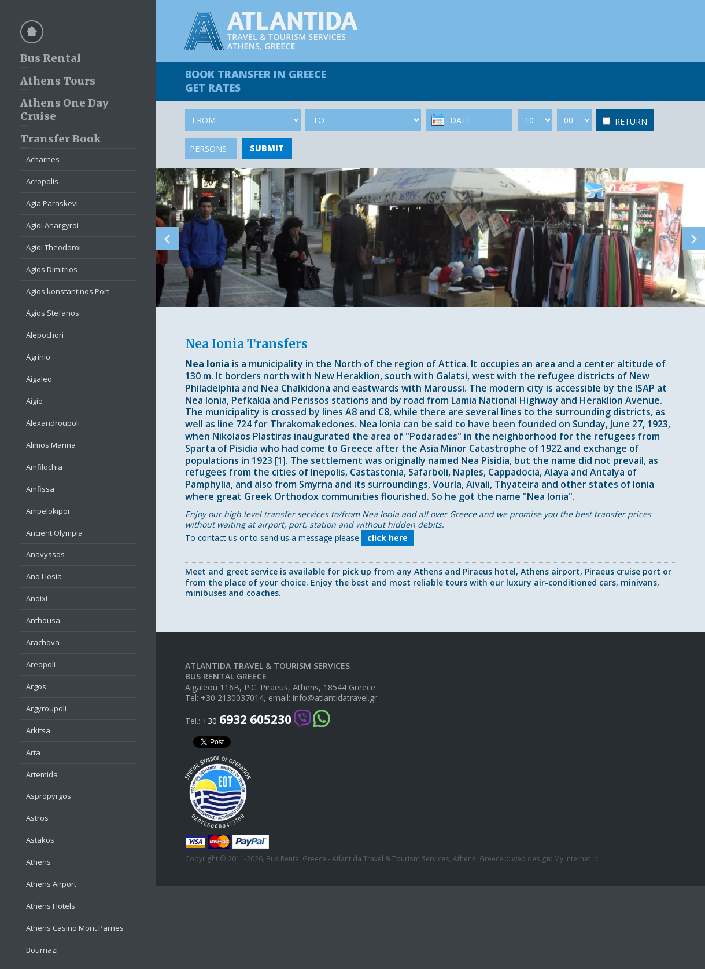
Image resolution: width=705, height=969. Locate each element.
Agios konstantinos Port (67, 291)
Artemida (42, 774)
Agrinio (38, 357)
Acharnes (43, 159)
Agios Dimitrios (51, 269)
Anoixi (36, 598)
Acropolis (42, 181)
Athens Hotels (50, 906)
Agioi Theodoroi (53, 247)
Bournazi (42, 950)
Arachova (43, 642)
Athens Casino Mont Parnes (75, 928)
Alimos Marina (51, 445)
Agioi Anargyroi (52, 225)
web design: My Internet (551, 859)
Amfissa (40, 489)
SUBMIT (267, 147)
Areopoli (41, 664)
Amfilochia (44, 467)
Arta (33, 752)
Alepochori (45, 335)
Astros (37, 818)
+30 (246, 719)
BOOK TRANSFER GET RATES (255, 80)
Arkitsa (38, 730)
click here (387, 537)
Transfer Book (60, 138)
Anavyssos (45, 554)
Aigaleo (39, 379)
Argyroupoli (46, 708)
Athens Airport (51, 884)
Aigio (34, 401)
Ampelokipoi (47, 511)
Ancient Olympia (54, 533)
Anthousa (43, 620)
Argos (36, 686)
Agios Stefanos (52, 313)
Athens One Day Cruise (64, 109)
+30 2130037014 (232, 698)
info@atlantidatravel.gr (335, 698)
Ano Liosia (44, 576)
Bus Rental (50, 58)
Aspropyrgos (48, 796)
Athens (38, 862)
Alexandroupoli (53, 423)
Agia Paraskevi (52, 203)
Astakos (40, 840)
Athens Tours (57, 80)
